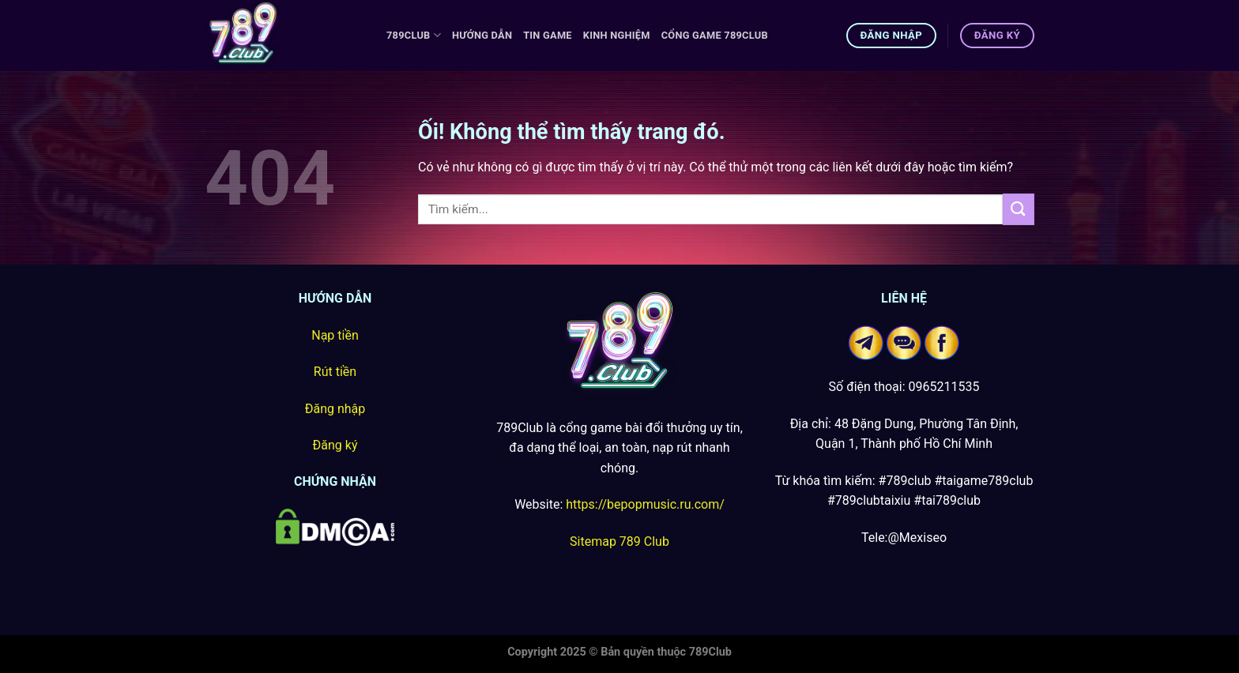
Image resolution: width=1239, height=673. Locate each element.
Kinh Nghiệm (616, 35)
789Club (413, 35)
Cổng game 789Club (714, 35)
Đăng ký (335, 445)
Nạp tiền (335, 335)
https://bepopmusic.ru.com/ (645, 504)
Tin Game (547, 35)
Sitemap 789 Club (619, 541)
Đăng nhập (335, 408)
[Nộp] (1018, 209)
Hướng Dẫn (482, 35)
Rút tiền (335, 371)
